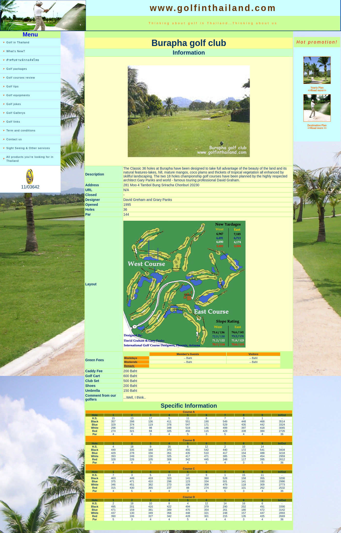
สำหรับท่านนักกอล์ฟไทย (22, 59)
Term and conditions (20, 130)
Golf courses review (20, 77)
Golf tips (12, 86)
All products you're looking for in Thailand (29, 158)
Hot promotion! (317, 42)
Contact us (14, 139)
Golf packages (16, 68)
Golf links (13, 121)
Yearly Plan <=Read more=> (317, 89)
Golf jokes (13, 104)
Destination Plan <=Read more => (317, 126)
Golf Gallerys (15, 112)
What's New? (15, 51)
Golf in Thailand (17, 42)
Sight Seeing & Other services (28, 148)
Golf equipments (18, 95)
